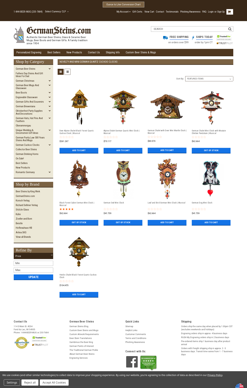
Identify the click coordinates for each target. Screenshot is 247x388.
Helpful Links (131, 330)
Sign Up (221, 11)
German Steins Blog (78, 326)
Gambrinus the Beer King (81, 342)
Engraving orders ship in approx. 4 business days (204, 333)
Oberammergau (23, 125)
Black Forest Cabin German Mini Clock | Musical (77, 204)
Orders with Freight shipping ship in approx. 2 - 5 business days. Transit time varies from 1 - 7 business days (207, 351)
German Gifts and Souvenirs (30, 101)
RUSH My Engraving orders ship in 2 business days (205, 337)
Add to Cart (79, 150)
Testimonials (172, 11)
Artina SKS (21, 232)
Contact (160, 11)
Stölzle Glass (22, 209)
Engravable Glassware (27, 97)
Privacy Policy (214, 375)
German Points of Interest (81, 346)
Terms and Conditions (135, 338)
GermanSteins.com (25, 196)
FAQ (204, 11)
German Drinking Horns (27, 154)
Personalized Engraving (28, 52)
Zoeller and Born (24, 218)
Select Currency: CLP (57, 11)
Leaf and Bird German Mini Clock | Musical (166, 203)
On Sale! (20, 158)
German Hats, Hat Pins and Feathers (29, 120)
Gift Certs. (137, 11)
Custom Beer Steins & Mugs (141, 52)
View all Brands (23, 236)
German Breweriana (25, 106)
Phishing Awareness (190, 11)
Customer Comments (135, 334)
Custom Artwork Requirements (84, 334)
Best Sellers (53, 52)
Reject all (30, 382)
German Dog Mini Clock (202, 203)
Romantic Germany (25, 172)
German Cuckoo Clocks (27, 144)
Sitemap (129, 326)
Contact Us (94, 52)
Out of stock (211, 150)
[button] (33, 256)
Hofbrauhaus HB (24, 227)
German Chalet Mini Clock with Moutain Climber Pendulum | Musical (209, 132)
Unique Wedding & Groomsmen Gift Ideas (27, 132)
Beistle (19, 223)
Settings (12, 382)
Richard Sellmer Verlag (27, 205)
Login (211, 11)
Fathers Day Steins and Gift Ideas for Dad (29, 75)
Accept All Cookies (54, 382)
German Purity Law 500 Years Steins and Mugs (30, 139)
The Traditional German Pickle (83, 350)
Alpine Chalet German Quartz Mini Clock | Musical (122, 132)
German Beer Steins (25, 68)
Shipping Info (113, 52)
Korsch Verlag (23, 200)
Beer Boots (21, 92)
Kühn (18, 214)
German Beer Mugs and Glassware (27, 87)
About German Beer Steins (82, 354)
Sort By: (180, 78)
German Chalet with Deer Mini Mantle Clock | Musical (167, 131)
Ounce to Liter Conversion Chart (123, 4)
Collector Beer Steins (26, 149)
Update (33, 277)
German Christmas (25, 80)
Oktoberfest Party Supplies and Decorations (29, 112)
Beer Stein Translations (80, 338)
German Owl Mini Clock (114, 203)
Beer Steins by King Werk (28, 191)
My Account (124, 11)
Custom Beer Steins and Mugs (83, 330)
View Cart (149, 11)
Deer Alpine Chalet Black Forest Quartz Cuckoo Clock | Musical (77, 132)
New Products (74, 52)
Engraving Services (78, 358)
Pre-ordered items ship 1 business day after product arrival (205, 343)
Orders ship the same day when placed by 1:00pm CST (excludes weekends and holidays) (207, 328)
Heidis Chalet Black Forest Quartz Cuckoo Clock (78, 276)
